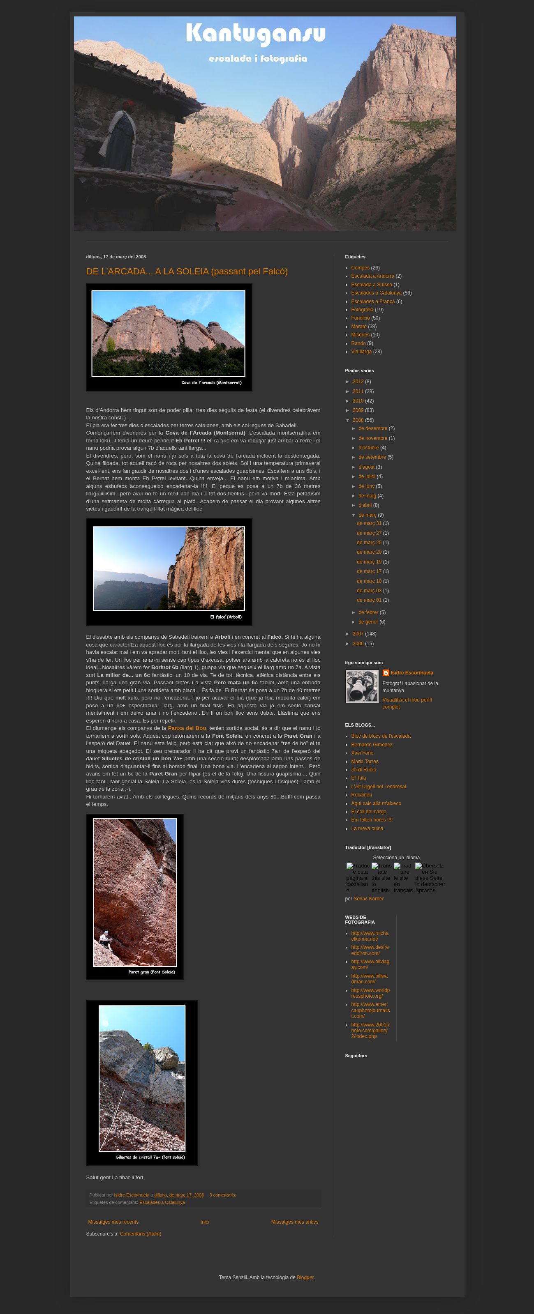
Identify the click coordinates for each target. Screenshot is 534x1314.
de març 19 (370, 562)
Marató (359, 326)
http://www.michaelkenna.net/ (370, 936)
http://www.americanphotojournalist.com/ (370, 1010)
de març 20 (370, 552)
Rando (358, 343)
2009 (359, 410)
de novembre (373, 438)
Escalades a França (373, 301)
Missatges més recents (113, 1222)
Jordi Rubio (364, 770)
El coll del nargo (368, 812)
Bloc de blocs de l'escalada (381, 736)
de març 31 (370, 523)
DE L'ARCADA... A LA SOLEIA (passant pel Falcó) (187, 271)
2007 (359, 634)
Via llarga (361, 351)
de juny (367, 486)
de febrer (368, 612)
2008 (359, 420)
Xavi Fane (362, 753)
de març (368, 515)
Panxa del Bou (187, 728)
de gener (368, 622)
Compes (360, 268)
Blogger (305, 1277)
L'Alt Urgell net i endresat (379, 786)
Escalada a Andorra (373, 276)
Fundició (360, 318)
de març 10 (370, 581)
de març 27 (370, 533)
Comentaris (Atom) (141, 1234)
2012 (359, 381)
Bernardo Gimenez (372, 745)
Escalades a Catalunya (162, 1202)
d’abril (365, 505)
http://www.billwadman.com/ (369, 979)
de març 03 (370, 591)
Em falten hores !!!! (372, 820)
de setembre (372, 457)
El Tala (358, 778)
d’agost (367, 467)
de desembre (373, 428)
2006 (359, 644)
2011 (359, 391)
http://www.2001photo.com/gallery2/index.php (370, 1031)
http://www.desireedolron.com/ (370, 950)
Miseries (360, 335)
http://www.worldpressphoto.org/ (370, 993)
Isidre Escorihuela (412, 673)
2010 (359, 401)
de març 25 (370, 542)
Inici (205, 1222)
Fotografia (362, 310)
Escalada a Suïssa (371, 285)
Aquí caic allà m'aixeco (376, 803)
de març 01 (370, 600)
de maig (367, 496)
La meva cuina (367, 828)
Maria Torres (365, 761)
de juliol (367, 476)
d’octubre (369, 448)
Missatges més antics (295, 1222)
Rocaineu (361, 795)
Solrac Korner (369, 899)
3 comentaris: (224, 1194)
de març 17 (370, 571)
